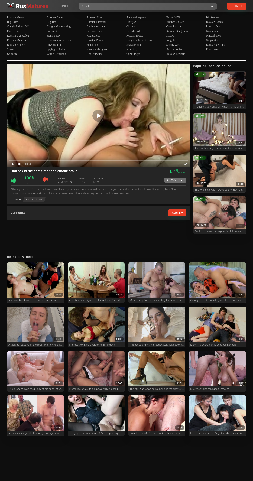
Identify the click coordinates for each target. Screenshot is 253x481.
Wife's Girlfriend (56, 53)
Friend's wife (133, 31)
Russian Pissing (95, 40)
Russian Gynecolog (18, 35)
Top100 (63, 6)
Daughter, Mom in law (139, 40)
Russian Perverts (175, 53)
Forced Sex (53, 31)
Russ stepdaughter (97, 49)
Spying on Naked (56, 49)
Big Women (212, 17)
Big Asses (12, 21)
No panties (212, 40)
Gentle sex (212, 31)
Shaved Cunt (133, 44)
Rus (32, 6)
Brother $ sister (175, 21)
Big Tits (51, 21)
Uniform (12, 53)
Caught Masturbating (59, 26)
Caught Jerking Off (18, 26)
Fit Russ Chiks (95, 31)
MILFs (170, 35)
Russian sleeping (215, 44)
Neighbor (171, 40)
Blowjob (131, 21)
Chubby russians (96, 26)
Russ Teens (212, 49)
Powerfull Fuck (55, 44)
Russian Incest (134, 35)
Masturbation (213, 35)
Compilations (173, 26)
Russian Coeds (214, 21)
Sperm (10, 49)
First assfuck (14, 31)
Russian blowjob (34, 199)
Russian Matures (16, 40)
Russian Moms (15, 17)
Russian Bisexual (96, 21)
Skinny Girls (173, 44)
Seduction (92, 44)
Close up (131, 26)
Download (175, 180)
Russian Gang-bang (177, 31)
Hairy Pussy (54, 35)
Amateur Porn (94, 17)
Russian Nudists (16, 44)
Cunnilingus (133, 53)
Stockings (132, 49)
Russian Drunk (214, 26)
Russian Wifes (174, 49)
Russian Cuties (55, 17)
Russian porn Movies (59, 40)
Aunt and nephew (136, 17)
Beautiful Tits (174, 17)
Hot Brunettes (94, 53)
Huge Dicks (93, 35)
